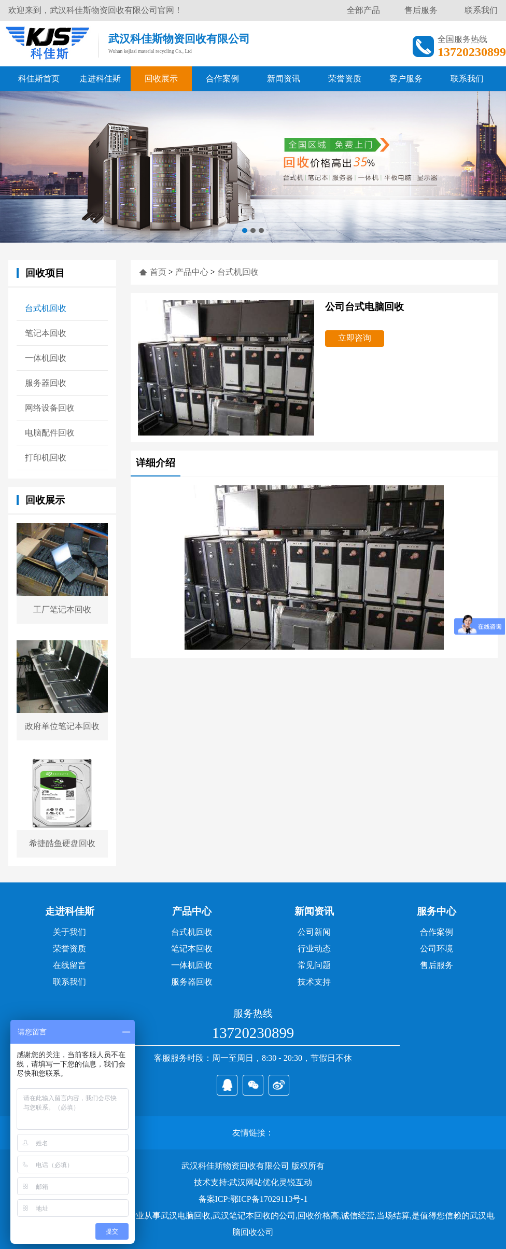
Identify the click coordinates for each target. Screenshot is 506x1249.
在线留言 (69, 965)
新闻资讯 (283, 78)
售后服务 (421, 10)
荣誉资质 (344, 78)
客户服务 (406, 78)
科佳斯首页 (39, 78)
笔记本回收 (45, 333)
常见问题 (314, 965)
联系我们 (481, 10)
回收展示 (161, 78)
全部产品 (363, 10)
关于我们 (69, 932)
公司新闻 (314, 932)
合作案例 (222, 78)
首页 (158, 272)
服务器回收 (45, 382)
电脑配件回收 (50, 432)
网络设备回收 (50, 407)
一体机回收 (45, 358)
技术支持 (314, 981)
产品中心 (191, 272)
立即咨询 (354, 337)
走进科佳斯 (100, 78)
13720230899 (253, 1033)
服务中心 (436, 911)
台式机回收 (45, 308)
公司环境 (436, 948)
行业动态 (314, 948)
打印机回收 (45, 457)
